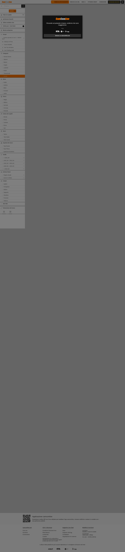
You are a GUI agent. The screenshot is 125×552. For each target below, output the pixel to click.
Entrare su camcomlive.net (62, 35)
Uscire (62, 28)
